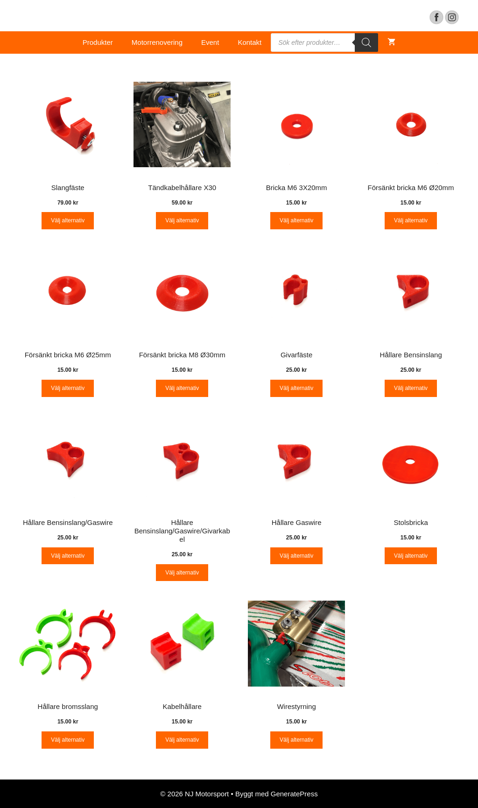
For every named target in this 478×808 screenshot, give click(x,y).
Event (210, 42)
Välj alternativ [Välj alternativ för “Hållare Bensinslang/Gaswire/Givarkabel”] (182, 572)
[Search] (366, 42)
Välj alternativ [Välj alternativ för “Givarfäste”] (296, 388)
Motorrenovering (157, 42)
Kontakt (249, 42)
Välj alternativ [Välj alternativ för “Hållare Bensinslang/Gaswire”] (67, 556)
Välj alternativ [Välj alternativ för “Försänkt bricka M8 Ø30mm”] (182, 388)
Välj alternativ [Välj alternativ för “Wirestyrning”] (296, 740)
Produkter (98, 42)
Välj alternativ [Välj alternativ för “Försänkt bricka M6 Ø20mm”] (411, 220)
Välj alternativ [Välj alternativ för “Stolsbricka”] (411, 556)
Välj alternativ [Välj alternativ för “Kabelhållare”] (182, 740)
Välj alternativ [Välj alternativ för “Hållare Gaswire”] (296, 556)
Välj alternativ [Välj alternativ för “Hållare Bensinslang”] (411, 388)
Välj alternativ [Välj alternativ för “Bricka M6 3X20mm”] (296, 220)
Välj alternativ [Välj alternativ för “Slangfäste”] (67, 220)
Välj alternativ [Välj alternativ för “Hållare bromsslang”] (67, 740)
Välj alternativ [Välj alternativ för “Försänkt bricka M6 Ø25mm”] (67, 388)
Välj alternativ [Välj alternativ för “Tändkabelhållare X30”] (182, 220)
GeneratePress (294, 794)
